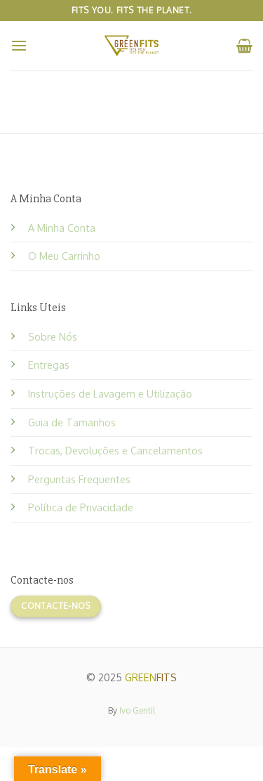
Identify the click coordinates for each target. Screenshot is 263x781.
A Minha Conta (61, 227)
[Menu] (19, 45)
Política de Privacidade (80, 507)
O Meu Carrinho (64, 255)
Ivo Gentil (137, 710)
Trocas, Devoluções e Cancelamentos (115, 450)
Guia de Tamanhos (72, 422)
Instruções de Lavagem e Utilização (110, 393)
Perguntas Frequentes (79, 479)
